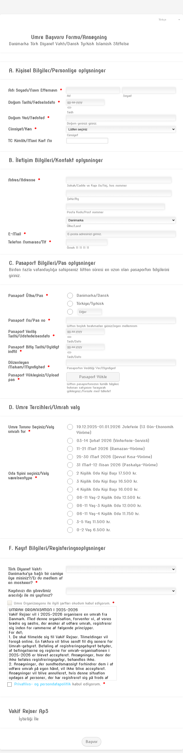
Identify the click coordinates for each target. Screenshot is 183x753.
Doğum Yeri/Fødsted (29, 118)
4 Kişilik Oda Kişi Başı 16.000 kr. (107, 489)
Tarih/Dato (74, 341)
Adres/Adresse (24, 180)
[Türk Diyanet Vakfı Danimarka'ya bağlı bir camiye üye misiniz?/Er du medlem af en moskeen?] (121, 569)
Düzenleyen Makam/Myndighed (29, 364)
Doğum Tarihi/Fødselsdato (34, 102)
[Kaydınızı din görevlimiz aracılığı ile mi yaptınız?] (121, 591)
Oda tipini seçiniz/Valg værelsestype (28, 475)
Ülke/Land (74, 226)
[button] (69, 107)
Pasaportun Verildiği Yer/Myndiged (91, 368)
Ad (69, 96)
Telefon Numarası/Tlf (29, 242)
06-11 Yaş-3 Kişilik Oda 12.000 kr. (109, 505)
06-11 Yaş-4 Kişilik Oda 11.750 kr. (108, 513)
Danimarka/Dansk (92, 295)
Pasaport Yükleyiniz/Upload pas (33, 377)
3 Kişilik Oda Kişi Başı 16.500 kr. (107, 481)
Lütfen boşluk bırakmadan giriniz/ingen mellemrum (102, 326)
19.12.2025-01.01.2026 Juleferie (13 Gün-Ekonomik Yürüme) (124, 430)
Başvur (91, 741)
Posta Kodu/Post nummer (85, 212)
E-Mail (17, 234)
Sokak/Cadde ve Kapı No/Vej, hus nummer (97, 185)
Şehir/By (73, 199)
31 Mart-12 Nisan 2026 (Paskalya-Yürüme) (117, 465)
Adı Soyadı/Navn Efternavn (35, 90)
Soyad (127, 96)
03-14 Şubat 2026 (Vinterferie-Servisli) (112, 440)
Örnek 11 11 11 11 (78, 247)
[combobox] (167, 19)
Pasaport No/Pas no (29, 320)
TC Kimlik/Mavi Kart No (30, 141)
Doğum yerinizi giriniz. (82, 123)
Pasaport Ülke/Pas (28, 295)
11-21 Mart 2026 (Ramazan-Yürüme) (110, 448)
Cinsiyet (72, 135)
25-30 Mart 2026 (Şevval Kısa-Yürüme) (114, 457)
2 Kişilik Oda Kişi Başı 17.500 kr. (106, 473)
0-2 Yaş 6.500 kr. (93, 530)
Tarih (70, 112)
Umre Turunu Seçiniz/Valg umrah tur (31, 429)
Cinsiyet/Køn (22, 129)
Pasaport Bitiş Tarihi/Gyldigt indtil (33, 349)
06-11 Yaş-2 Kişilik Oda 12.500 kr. (108, 497)
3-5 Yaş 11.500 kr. (93, 522)
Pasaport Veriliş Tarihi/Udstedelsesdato (31, 333)
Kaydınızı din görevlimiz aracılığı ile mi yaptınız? (30, 593)
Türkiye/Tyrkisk (90, 303)
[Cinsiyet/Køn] (121, 129)
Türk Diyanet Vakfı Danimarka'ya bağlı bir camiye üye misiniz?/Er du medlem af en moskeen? (35, 576)
